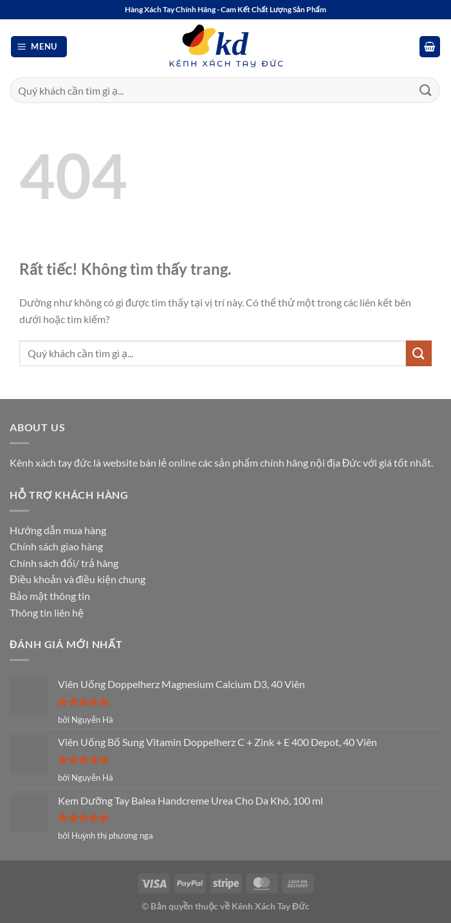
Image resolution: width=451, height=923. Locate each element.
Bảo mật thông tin (50, 596)
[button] (39, 46)
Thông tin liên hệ (47, 612)
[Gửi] (426, 89)
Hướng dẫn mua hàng (58, 530)
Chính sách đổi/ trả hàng (64, 563)
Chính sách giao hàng (56, 546)
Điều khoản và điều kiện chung (77, 579)
